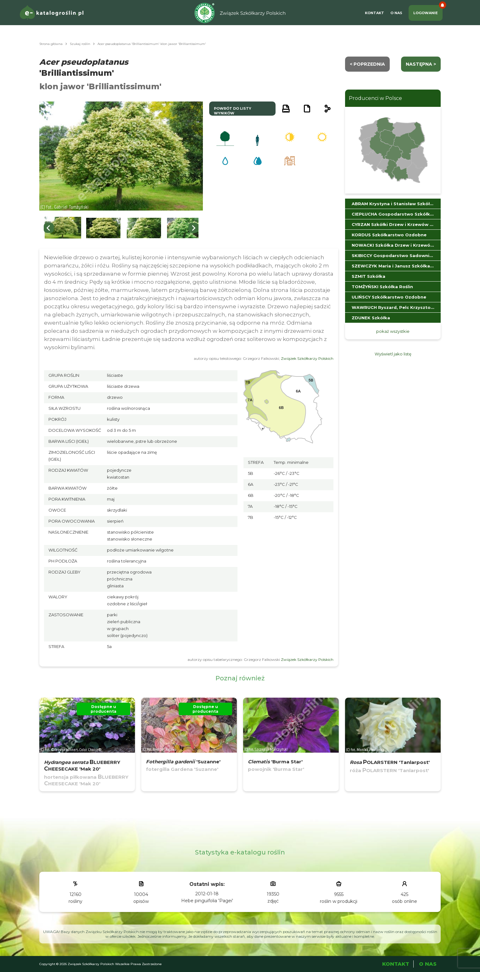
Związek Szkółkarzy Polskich (307, 358)
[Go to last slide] (49, 228)
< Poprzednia (367, 64)
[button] (63, 228)
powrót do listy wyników (232, 110)
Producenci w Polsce (375, 98)
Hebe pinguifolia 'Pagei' (207, 900)
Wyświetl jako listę (393, 353)
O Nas (396, 13)
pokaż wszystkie (393, 331)
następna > (421, 64)
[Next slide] (193, 228)
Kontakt (374, 13)
